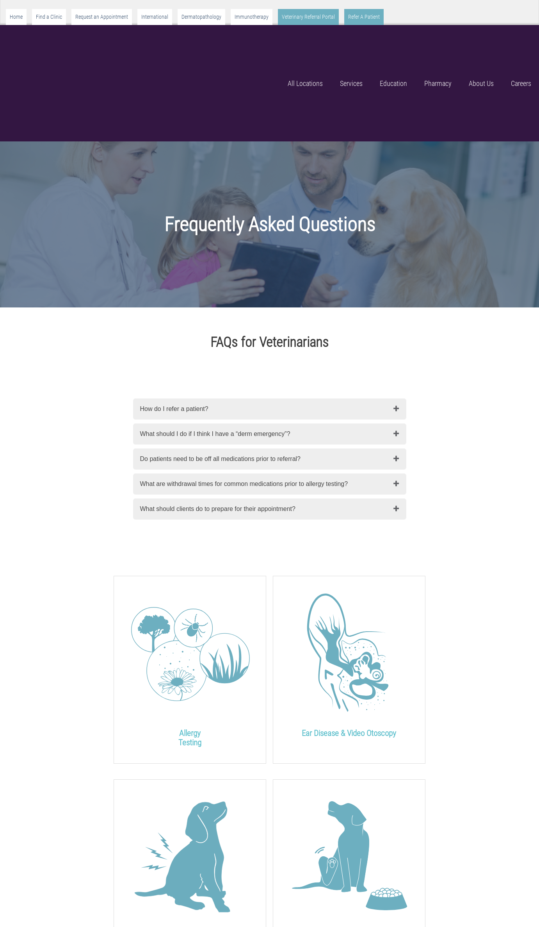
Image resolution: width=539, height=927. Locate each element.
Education (393, 41)
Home (16, 17)
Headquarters (288, 892)
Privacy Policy (386, 892)
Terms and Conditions (397, 903)
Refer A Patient (364, 17)
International (154, 17)
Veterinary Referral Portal (308, 17)
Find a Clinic (49, 17)
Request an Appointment (101, 17)
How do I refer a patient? (174, 325)
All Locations (305, 41)
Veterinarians (309, 829)
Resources (381, 882)
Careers (521, 41)
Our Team (185, 903)
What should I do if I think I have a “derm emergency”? (215, 350)
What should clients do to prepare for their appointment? (217, 425)
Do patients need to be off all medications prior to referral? (220, 375)
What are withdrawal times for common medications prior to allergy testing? (244, 400)
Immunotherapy (252, 17)
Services (351, 41)
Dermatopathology (201, 17)
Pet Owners (89, 829)
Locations (283, 882)
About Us (481, 41)
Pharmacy (438, 41)
